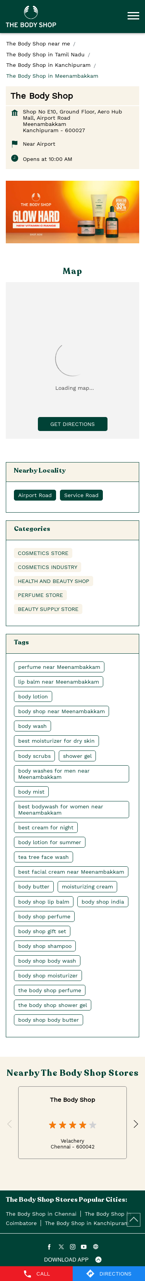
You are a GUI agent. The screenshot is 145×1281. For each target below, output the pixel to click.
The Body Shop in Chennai (41, 1214)
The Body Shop (72, 1099)
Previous (10, 1124)
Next (135, 1124)
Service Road (81, 495)
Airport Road (35, 495)
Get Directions (72, 424)
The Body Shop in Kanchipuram (87, 1223)
